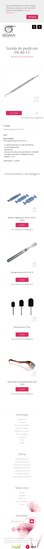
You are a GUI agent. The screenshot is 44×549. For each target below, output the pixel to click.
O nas (22, 440)
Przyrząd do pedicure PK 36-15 (22, 272)
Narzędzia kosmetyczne (22, 56)
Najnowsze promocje (22, 471)
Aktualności (22, 419)
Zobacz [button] (22, 225)
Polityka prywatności (22, 425)
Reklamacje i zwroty (22, 431)
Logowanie (22, 495)
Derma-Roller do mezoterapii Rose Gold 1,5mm (22, 383)
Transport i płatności (22, 474)
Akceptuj (32, 17)
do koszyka (14, 113)
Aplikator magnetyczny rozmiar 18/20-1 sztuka (22, 218)
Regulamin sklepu (22, 428)
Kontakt (22, 443)
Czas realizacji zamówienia (22, 476)
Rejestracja (22, 498)
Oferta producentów (22, 462)
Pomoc (22, 504)
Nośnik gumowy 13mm (22, 327)
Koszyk (34, 28)
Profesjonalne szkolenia (22, 465)
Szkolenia (22, 437)
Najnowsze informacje (22, 468)
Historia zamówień (22, 501)
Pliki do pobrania (22, 434)
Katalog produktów (22, 459)
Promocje (22, 422)
